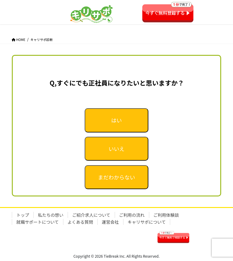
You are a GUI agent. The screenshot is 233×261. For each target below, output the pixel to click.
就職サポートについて (37, 222)
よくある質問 (80, 222)
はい (116, 120)
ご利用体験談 (166, 215)
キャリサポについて (147, 222)
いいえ (117, 148)
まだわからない (116, 177)
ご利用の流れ (132, 215)
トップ (22, 215)
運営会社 (110, 222)
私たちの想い (50, 215)
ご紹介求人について (91, 215)
